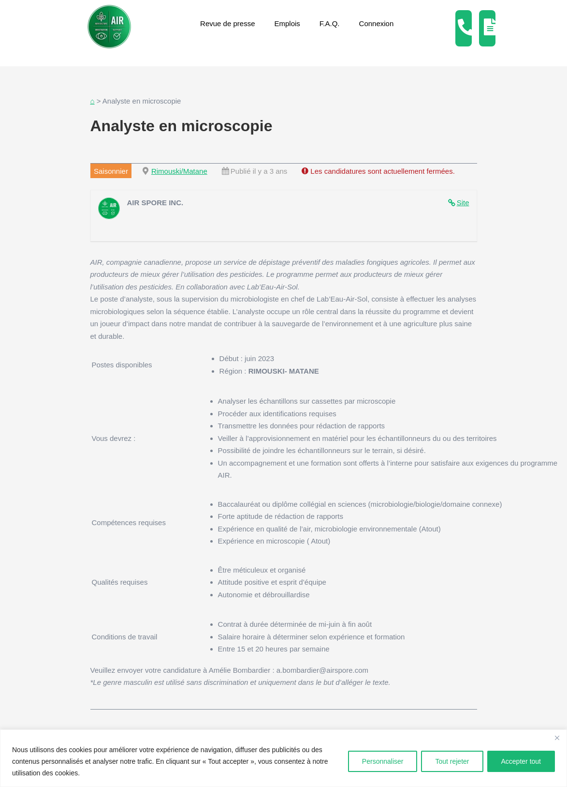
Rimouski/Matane (179, 171)
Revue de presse (227, 23)
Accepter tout (521, 761)
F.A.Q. (330, 23)
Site (463, 202)
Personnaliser (383, 761)
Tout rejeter (452, 761)
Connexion (376, 23)
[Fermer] (557, 737)
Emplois (287, 23)
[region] (283, 758)
